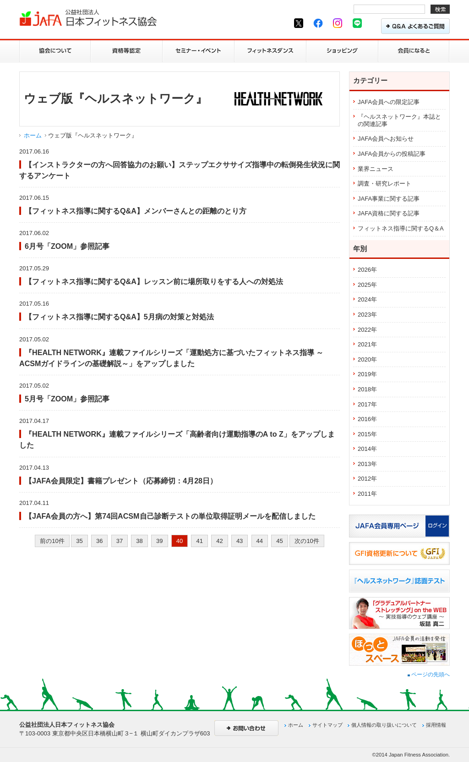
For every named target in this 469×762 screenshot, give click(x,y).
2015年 (367, 434)
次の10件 (306, 540)
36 (99, 540)
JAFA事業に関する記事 (389, 198)
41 (199, 540)
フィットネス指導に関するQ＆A (401, 228)
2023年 (367, 314)
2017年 (367, 404)
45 (279, 540)
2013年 (367, 463)
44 (259, 540)
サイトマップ (327, 725)
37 (119, 540)
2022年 (367, 329)
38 (139, 540)
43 (239, 540)
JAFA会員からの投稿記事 (391, 153)
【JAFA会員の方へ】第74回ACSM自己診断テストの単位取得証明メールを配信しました (170, 516)
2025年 (367, 284)
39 (159, 540)
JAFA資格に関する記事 (389, 213)
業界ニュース (375, 168)
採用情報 (436, 725)
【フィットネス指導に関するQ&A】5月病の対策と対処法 (119, 316)
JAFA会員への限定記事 (389, 102)
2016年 (367, 419)
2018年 (367, 389)
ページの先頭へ (429, 674)
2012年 (367, 478)
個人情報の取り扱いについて (384, 725)
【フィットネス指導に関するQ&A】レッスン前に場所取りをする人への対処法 (154, 281)
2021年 (367, 344)
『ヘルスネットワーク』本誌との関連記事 (399, 120)
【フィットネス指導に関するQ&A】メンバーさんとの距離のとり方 (135, 211)
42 (219, 540)
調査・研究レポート (384, 183)
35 (79, 540)
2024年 (367, 299)
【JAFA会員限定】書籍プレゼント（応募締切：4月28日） (121, 481)
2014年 (367, 448)
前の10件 (52, 540)
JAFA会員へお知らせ (386, 138)
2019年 (367, 374)
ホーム (33, 135)
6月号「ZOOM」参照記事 (67, 246)
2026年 (367, 269)
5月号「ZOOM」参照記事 (67, 399)
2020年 (367, 359)
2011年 (367, 493)
